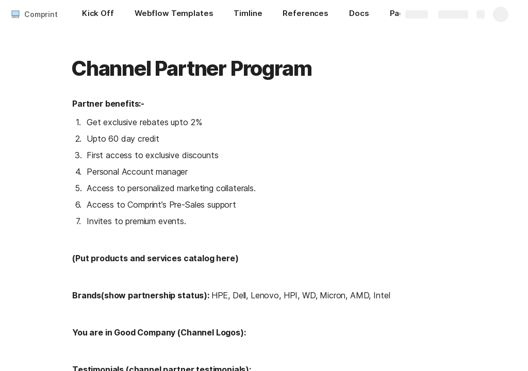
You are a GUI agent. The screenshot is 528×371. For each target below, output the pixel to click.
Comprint (41, 14)
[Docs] (359, 14)
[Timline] (247, 14)
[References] (305, 14)
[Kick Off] (98, 14)
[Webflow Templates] (174, 14)
